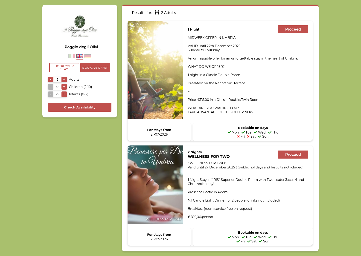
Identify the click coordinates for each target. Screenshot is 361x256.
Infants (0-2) (78, 94)
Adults (74, 79)
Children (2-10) (80, 87)
